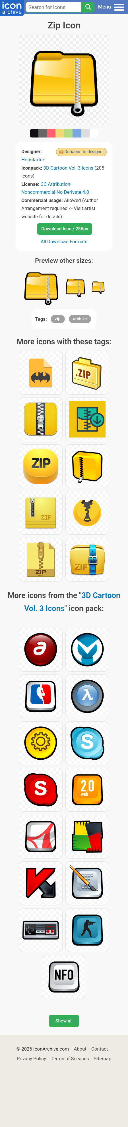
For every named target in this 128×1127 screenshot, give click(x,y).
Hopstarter (32, 160)
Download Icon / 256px (64, 229)
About (80, 1049)
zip (58, 318)
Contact (99, 1049)
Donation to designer (84, 151)
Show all (64, 1021)
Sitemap (103, 1058)
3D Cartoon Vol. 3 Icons (69, 168)
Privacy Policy (31, 1058)
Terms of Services (70, 1058)
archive (80, 318)
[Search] (87, 7)
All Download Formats (64, 241)
